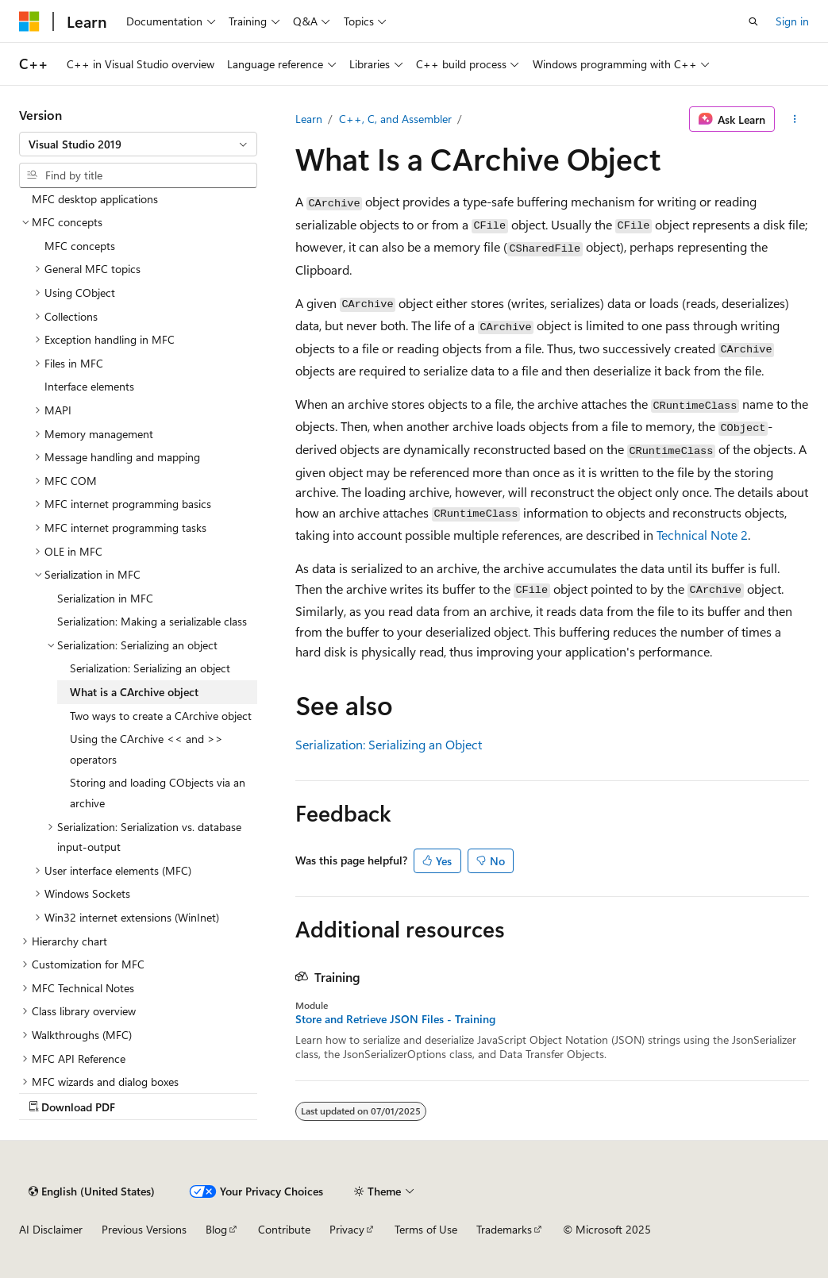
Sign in (792, 21)
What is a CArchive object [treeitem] (134, 691)
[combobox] (138, 144)
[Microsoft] (29, 21)
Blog (216, 1229)
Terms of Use (426, 1229)
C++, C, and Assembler (395, 118)
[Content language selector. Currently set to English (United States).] (91, 1191)
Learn (308, 118)
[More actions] (795, 119)
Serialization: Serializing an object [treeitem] (150, 668)
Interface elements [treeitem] (89, 386)
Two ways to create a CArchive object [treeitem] (161, 715)
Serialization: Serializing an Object (388, 744)
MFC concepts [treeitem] (79, 245)
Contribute (284, 1229)
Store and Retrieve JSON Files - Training (395, 1019)
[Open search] (753, 21)
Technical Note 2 (702, 534)
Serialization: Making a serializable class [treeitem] (152, 621)
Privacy (346, 1229)
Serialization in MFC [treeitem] (105, 598)
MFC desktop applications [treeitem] (95, 198)
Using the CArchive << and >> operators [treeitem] (146, 749)
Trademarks (504, 1229)
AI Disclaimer (51, 1229)
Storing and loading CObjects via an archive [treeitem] (157, 792)
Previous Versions (144, 1229)
